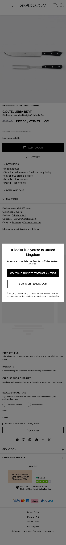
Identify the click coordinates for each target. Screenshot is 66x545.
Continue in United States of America (33, 273)
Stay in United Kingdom (33, 283)
